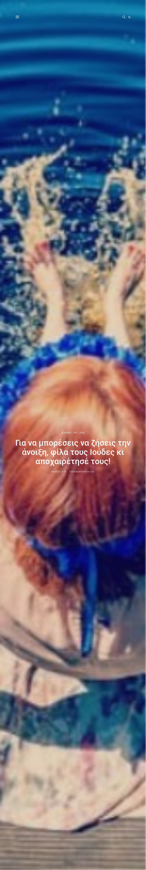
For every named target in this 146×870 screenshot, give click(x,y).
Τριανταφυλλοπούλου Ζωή (81, 471)
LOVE (82, 432)
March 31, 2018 (58, 471)
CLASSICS (66, 432)
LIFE (75, 432)
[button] (129, 17)
